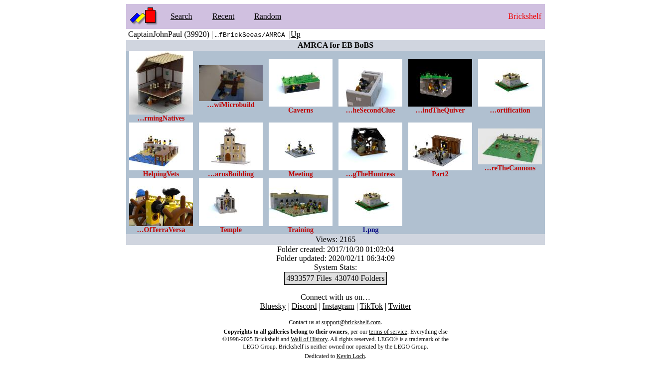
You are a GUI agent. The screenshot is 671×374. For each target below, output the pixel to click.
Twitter (399, 306)
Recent (223, 16)
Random (267, 16)
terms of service (388, 331)
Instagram (338, 306)
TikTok (371, 306)
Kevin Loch (350, 356)
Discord (304, 306)
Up (296, 34)
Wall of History (309, 339)
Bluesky (273, 306)
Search (181, 16)
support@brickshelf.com (351, 322)
